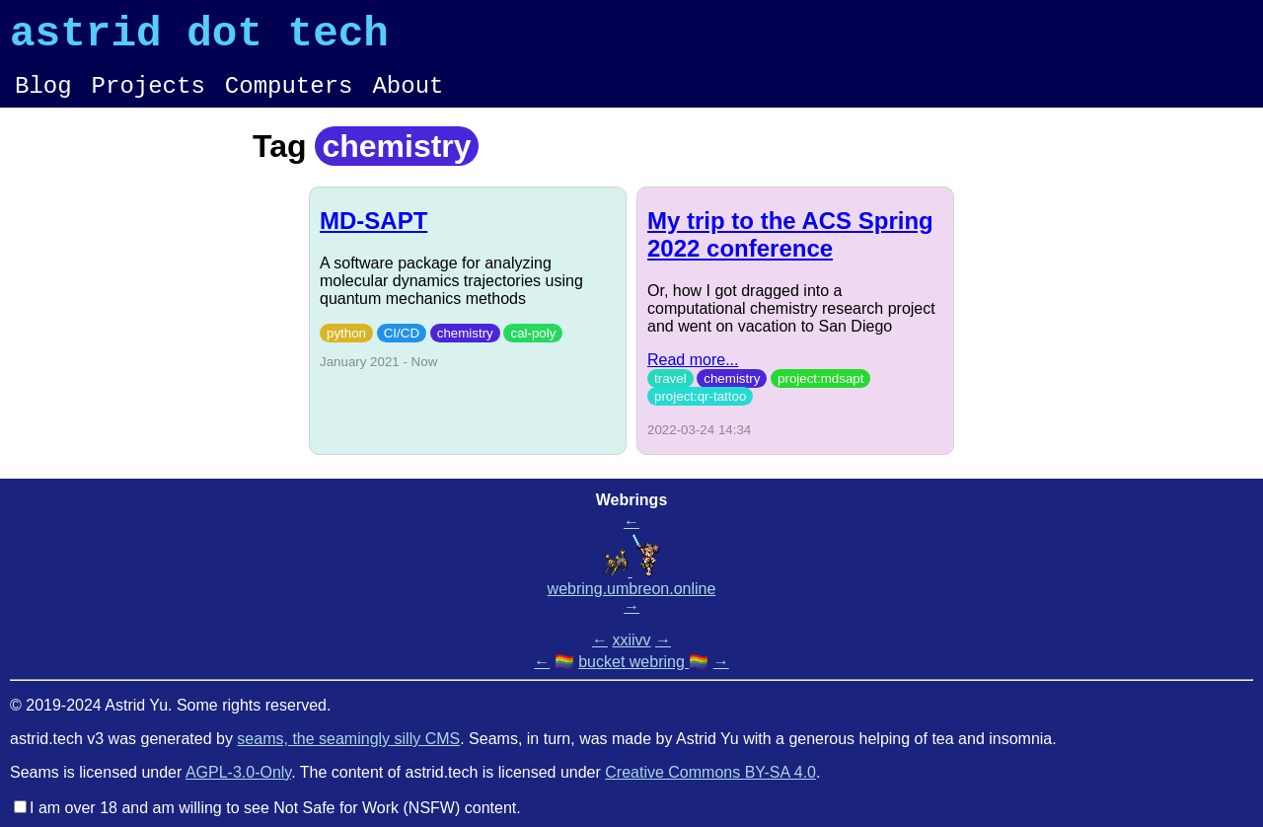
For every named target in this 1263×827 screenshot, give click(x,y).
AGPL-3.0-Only (238, 772)
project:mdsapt (820, 393)
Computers (289, 98)
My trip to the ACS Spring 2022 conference (790, 249)
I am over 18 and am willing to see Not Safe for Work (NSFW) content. (275, 807)
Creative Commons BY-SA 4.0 (710, 772)
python (346, 347)
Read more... (692, 374)
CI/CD (401, 347)
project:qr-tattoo (700, 411)
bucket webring (633, 661)
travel (670, 393)
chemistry (465, 347)
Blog (43, 98)
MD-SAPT (373, 235)
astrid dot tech (199, 38)
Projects (148, 98)
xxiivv (631, 640)
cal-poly (533, 347)
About (407, 98)
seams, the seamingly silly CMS (348, 738)
